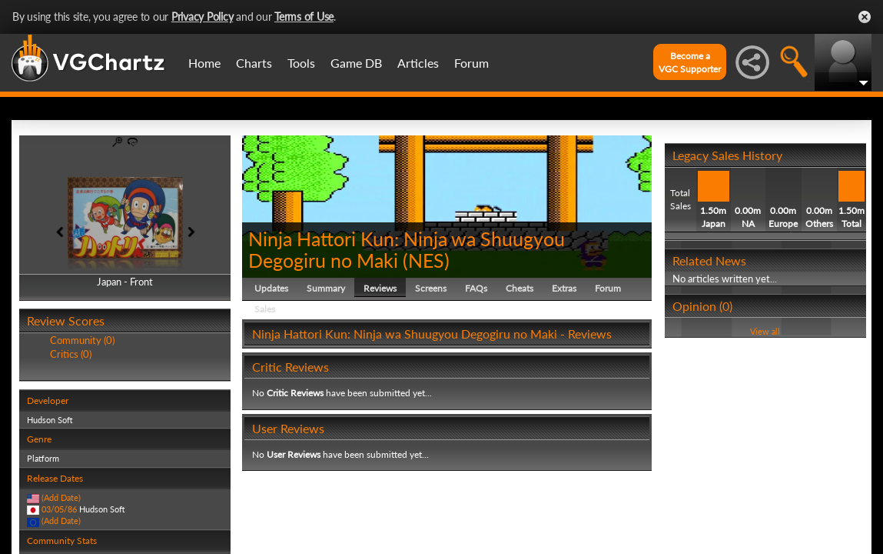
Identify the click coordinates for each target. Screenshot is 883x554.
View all (765, 331)
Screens (430, 288)
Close (864, 17)
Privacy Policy (202, 16)
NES (426, 260)
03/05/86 (59, 509)
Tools (301, 62)
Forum (471, 62)
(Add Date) (61, 497)
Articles (418, 62)
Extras (564, 288)
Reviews (380, 288)
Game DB (356, 62)
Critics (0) (70, 354)
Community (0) (82, 340)
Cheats (519, 288)
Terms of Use (304, 16)
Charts (254, 62)
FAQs (476, 288)
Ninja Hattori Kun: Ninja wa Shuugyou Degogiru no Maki (406, 249)
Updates (271, 288)
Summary (326, 288)
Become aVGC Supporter (690, 62)
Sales (264, 309)
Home (204, 62)
